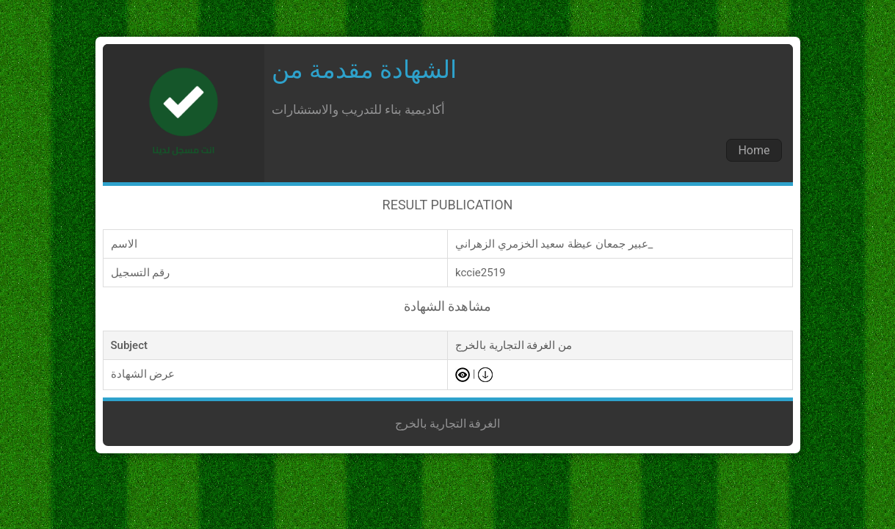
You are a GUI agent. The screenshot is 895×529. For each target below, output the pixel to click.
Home (753, 150)
